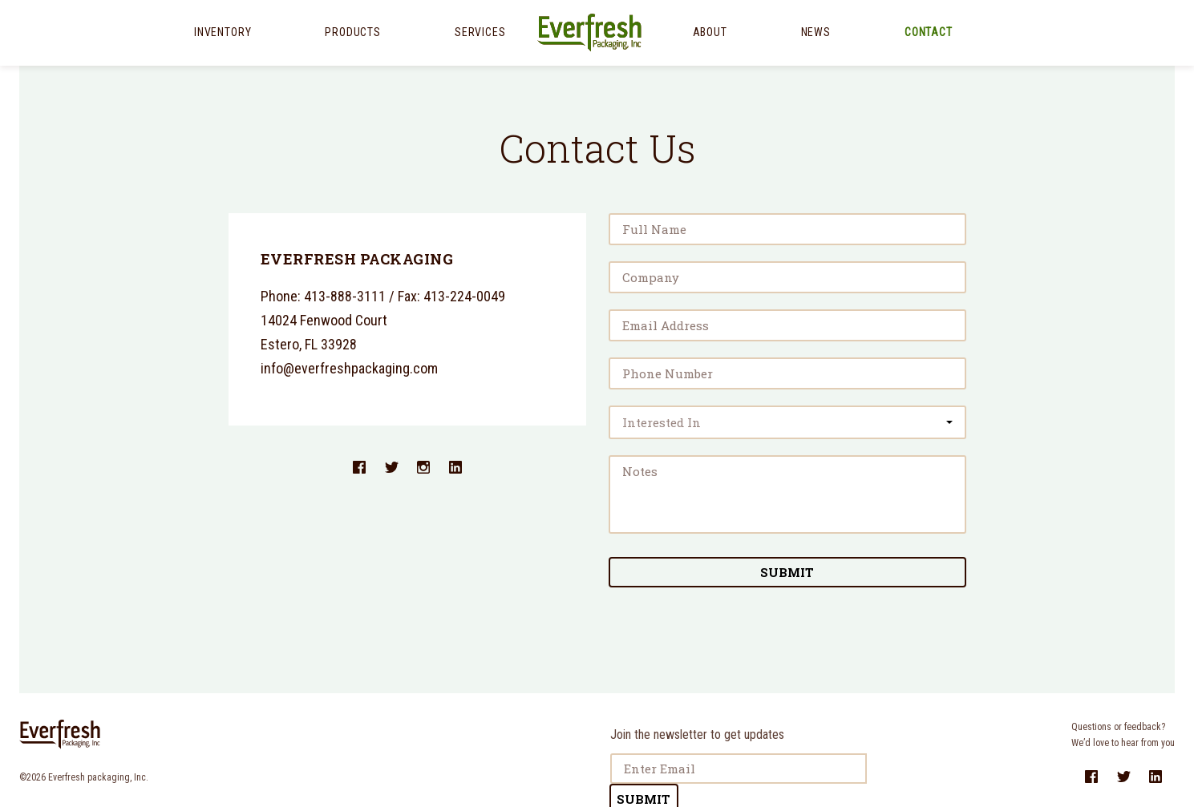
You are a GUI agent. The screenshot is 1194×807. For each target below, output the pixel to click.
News (816, 32)
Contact (929, 32)
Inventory (222, 32)
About (710, 32)
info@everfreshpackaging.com (349, 368)
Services (480, 32)
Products (353, 32)
